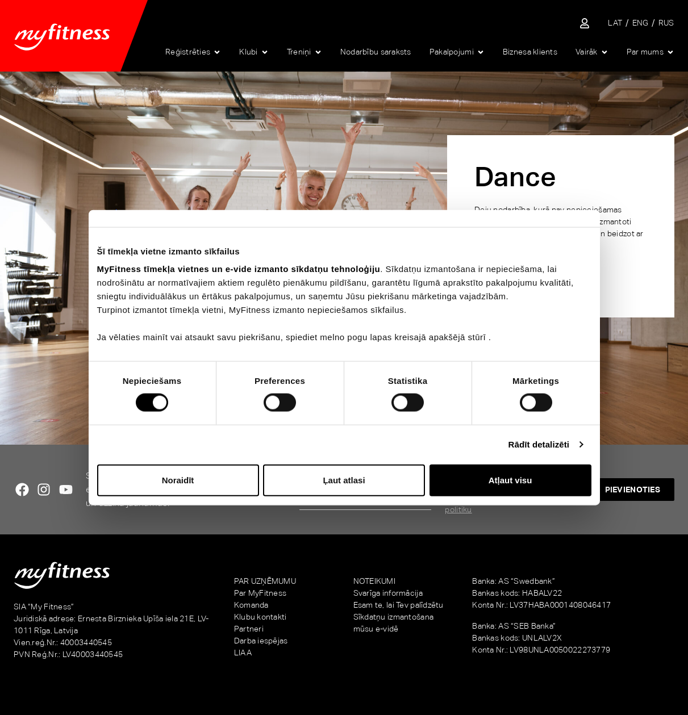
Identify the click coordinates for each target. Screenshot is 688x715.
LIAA (243, 652)
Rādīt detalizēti (538, 444)
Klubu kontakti (260, 616)
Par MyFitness (260, 592)
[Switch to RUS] (666, 23)
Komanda (251, 604)
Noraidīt (178, 479)
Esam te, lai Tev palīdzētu (398, 604)
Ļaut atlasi (344, 479)
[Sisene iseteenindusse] (584, 23)
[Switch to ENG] (640, 23)
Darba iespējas (261, 640)
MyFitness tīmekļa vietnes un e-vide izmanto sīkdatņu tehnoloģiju (239, 269)
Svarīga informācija (388, 592)
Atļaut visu (510, 479)
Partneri (249, 628)
